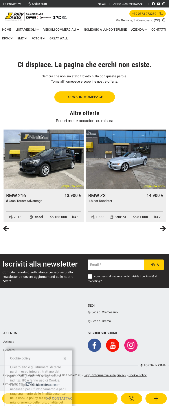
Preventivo (14, 4)
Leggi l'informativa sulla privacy (105, 375)
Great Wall (59, 38)
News (102, 4)
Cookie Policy (138, 375)
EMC (22, 38)
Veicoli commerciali (61, 29)
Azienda (139, 29)
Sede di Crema (99, 321)
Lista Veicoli (27, 29)
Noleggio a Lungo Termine (105, 29)
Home (6, 29)
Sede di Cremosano (103, 312)
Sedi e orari (39, 4)
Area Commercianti (129, 4)
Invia (154, 265)
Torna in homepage (84, 97)
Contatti (158, 29)
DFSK (7, 38)
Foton (38, 38)
